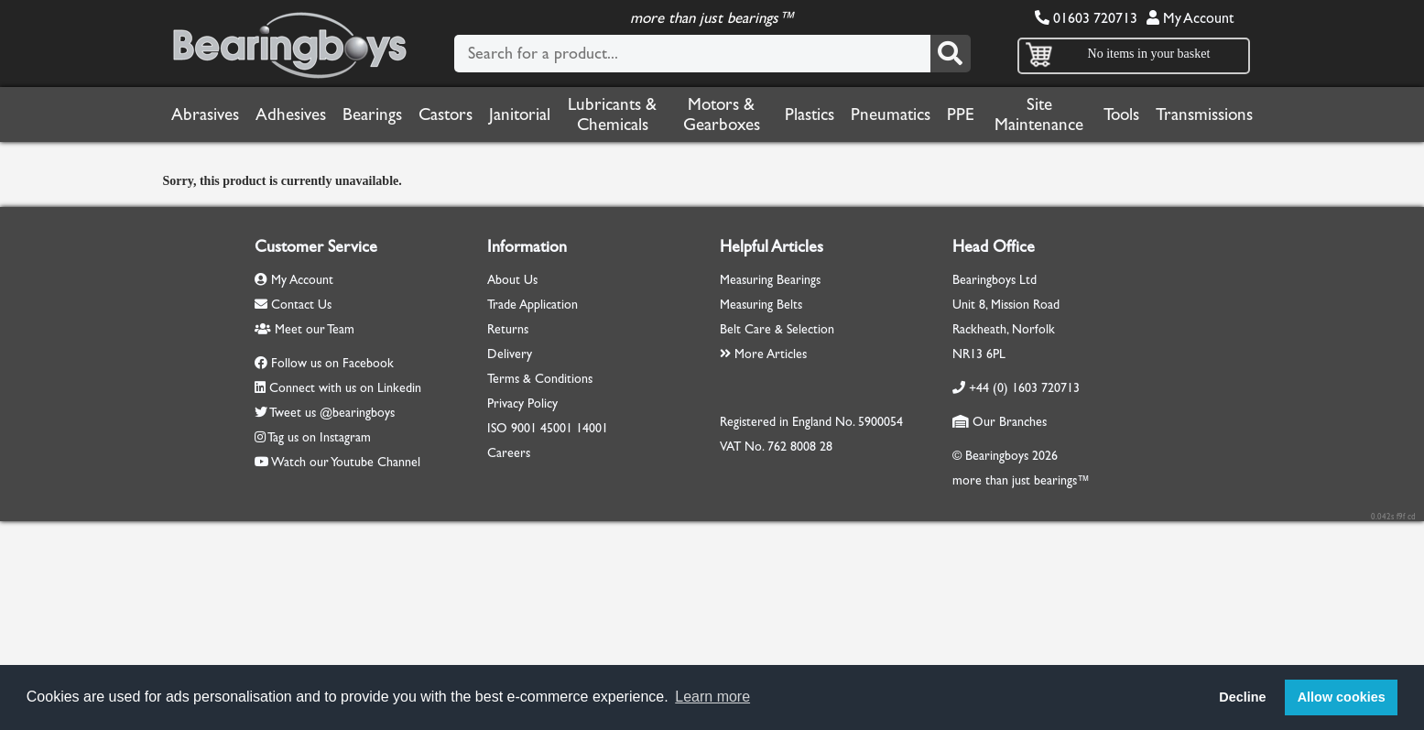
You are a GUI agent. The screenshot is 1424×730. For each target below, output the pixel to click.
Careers (508, 453)
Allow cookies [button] (1342, 697)
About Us (512, 280)
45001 (556, 428)
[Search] (950, 53)
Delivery (509, 354)
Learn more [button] (712, 696)
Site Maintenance (1039, 114)
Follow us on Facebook (332, 363)
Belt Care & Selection (777, 329)
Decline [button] (1242, 697)
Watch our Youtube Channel (345, 462)
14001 (592, 428)
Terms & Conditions (539, 379)
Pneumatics (890, 114)
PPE (960, 114)
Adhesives (290, 114)
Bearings (372, 114)
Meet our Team (304, 329)
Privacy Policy (522, 403)
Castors (446, 114)
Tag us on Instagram (319, 437)
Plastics (809, 114)
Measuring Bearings (770, 280)
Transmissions (1204, 114)
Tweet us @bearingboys (332, 412)
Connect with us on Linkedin (345, 388)
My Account (1190, 18)
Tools (1121, 114)
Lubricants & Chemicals (612, 114)
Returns (507, 329)
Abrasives (205, 114)
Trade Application (532, 304)
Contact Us (293, 304)
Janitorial (519, 114)
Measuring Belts (761, 304)
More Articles (763, 354)
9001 (524, 428)
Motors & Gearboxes (721, 114)
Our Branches (999, 422)
